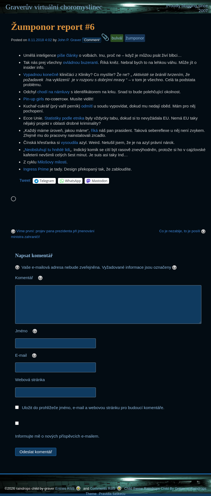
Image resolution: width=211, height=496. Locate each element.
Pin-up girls (33, 99)
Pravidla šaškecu (112, 494)
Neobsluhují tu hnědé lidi (47, 149)
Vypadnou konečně (41, 74)
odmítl (87, 106)
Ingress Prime (36, 169)
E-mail (37, 356)
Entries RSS (64, 488)
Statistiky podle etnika (64, 118)
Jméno (37, 331)
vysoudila (69, 142)
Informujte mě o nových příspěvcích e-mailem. (57, 436)
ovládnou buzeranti (80, 62)
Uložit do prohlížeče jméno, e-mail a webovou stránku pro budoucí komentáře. (93, 407)
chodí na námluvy (53, 91)
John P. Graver (69, 40)
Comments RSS (102, 488)
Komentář (40, 278)
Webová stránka (30, 379)
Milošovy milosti (52, 162)
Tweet (25, 180)
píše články (67, 55)
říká (94, 130)
